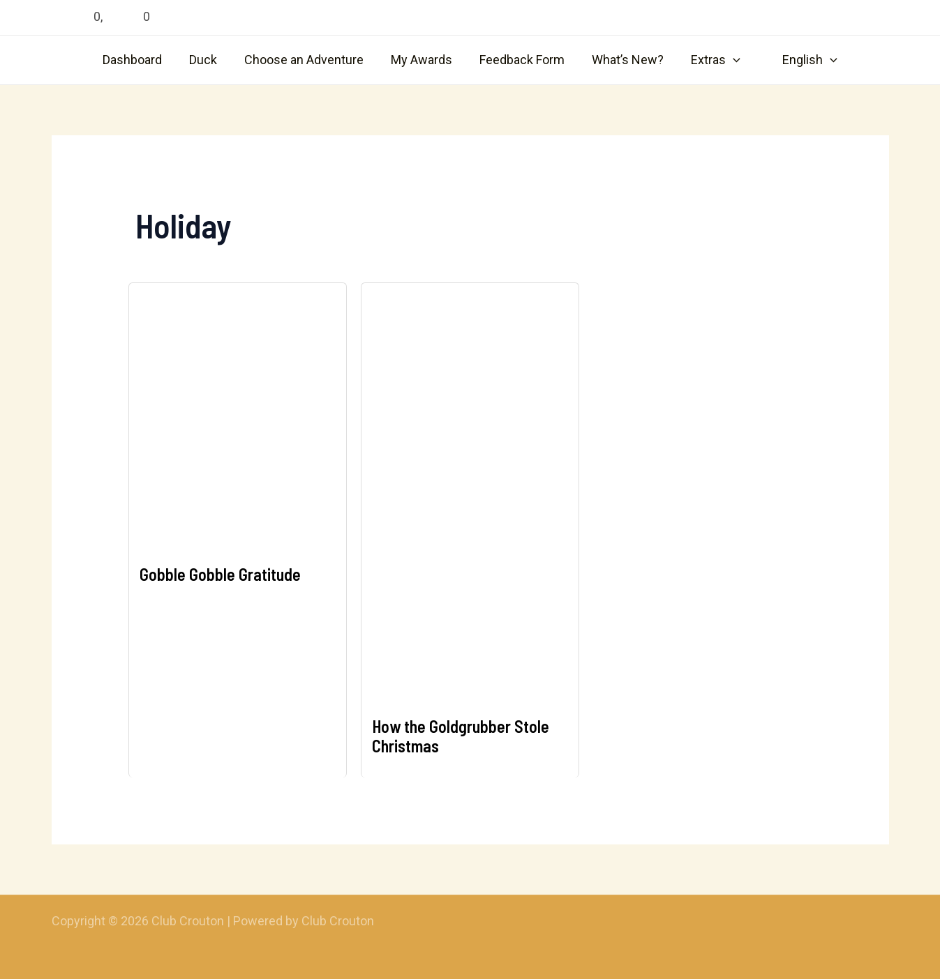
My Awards (423, 59)
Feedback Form (521, 59)
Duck (209, 59)
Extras (711, 60)
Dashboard (140, 59)
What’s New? (625, 59)
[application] (728, 60)
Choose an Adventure (307, 59)
